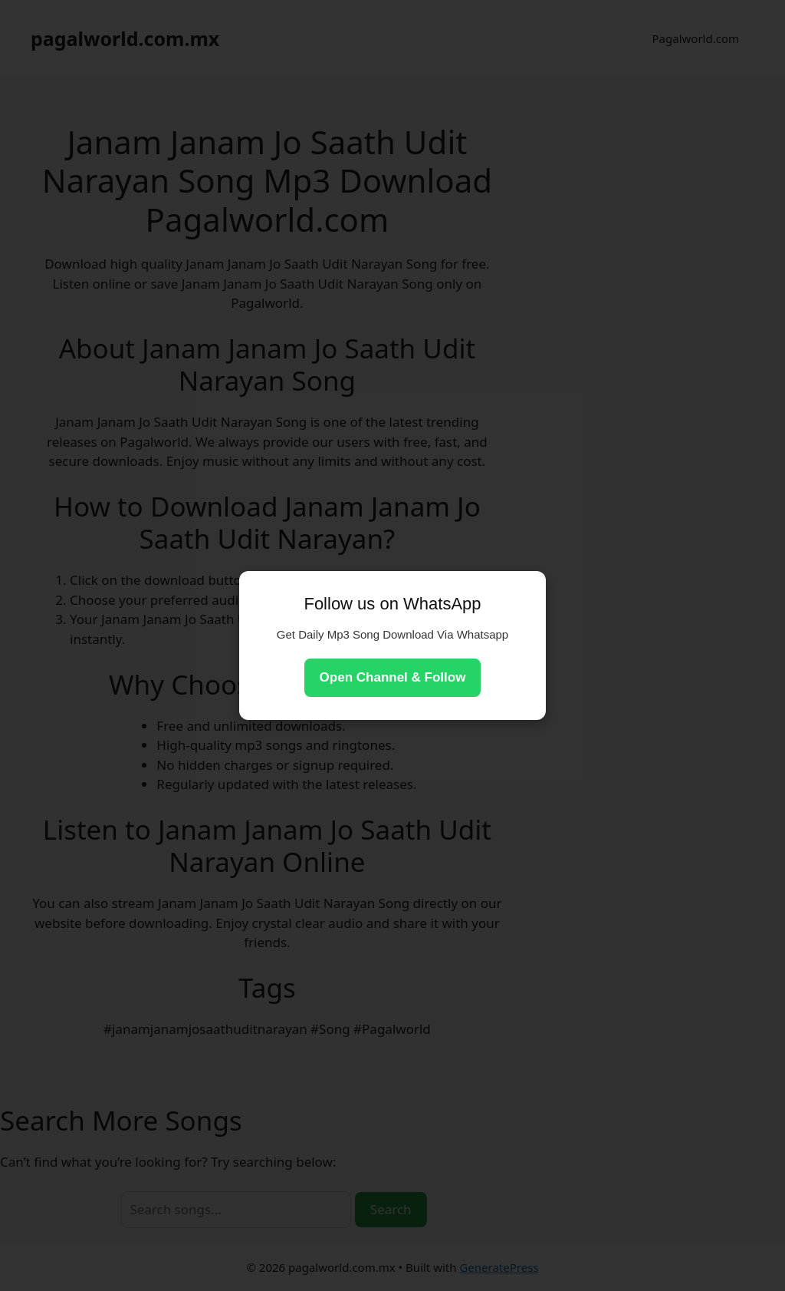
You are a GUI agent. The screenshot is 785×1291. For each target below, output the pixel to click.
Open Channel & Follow (393, 677)
